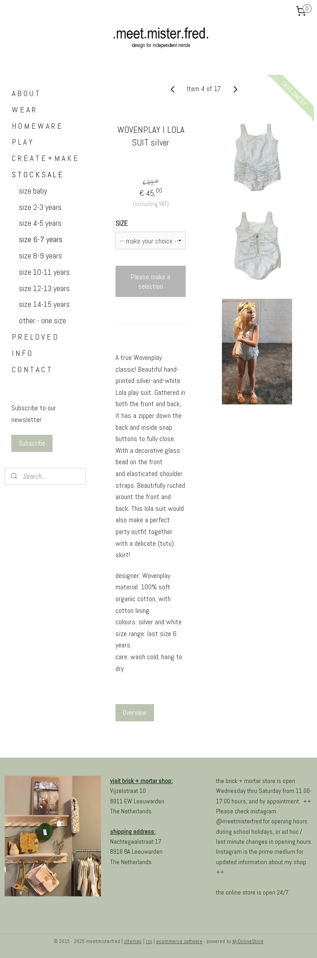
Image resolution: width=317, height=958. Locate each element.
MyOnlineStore (248, 941)
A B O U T (25, 93)
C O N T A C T (31, 369)
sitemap (133, 941)
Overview (135, 712)
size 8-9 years (40, 255)
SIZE (121, 223)
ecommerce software (179, 941)
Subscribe (32, 443)
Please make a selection (150, 281)
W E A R (24, 109)
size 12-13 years (44, 288)
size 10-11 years (44, 272)
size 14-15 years (44, 304)
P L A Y (22, 141)
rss (149, 941)
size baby (33, 190)
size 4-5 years (40, 223)
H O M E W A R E (37, 126)
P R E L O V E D (35, 336)
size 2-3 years (40, 207)
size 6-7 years (40, 239)
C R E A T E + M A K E (45, 158)
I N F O (22, 353)
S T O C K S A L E (37, 174)
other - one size (42, 320)
